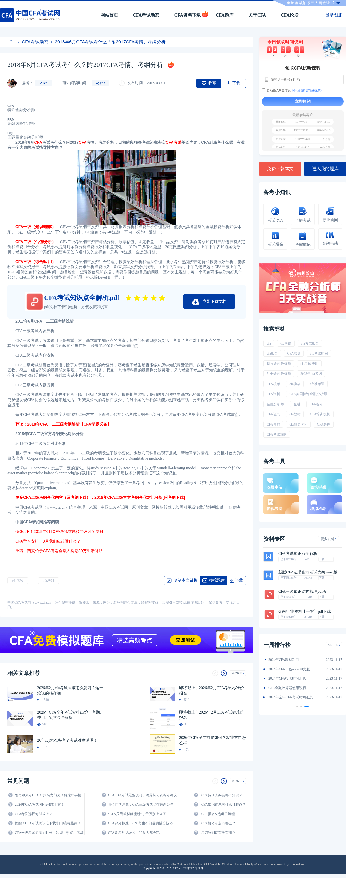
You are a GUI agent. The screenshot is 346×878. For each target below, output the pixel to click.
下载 (321, 559)
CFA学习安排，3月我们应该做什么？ (48, 541)
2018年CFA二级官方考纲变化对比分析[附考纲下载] (140, 497)
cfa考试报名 (310, 343)
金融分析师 (275, 404)
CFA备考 (316, 404)
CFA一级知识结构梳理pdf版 (302, 591)
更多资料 (329, 539)
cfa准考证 (317, 384)
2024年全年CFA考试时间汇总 (290, 697)
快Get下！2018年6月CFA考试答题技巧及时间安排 (60, 532)
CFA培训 (294, 353)
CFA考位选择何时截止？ (33, 814)
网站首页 (109, 15)
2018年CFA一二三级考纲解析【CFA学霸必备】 (69, 424)
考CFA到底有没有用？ (218, 833)
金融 (296, 404)
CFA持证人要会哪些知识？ (221, 795)
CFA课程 (323, 424)
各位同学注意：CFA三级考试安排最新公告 (140, 804)
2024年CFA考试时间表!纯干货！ (39, 804)
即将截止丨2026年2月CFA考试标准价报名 (211, 690)
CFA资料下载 (187, 15)
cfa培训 (48, 581)
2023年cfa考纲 (311, 374)
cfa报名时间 (298, 424)
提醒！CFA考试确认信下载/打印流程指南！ (48, 823)
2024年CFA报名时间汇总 (287, 678)
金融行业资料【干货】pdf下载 (304, 611)
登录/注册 (334, 15)
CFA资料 (273, 394)
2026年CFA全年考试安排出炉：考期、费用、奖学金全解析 (70, 715)
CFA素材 (273, 424)
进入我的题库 (325, 168)
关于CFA (257, 15)
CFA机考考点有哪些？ (218, 823)
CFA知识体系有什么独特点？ (223, 804)
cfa (269, 343)
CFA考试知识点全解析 (297, 554)
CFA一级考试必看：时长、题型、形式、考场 (49, 833)
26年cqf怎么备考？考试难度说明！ (67, 740)
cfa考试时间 (319, 353)
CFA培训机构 (320, 414)
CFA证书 (273, 414)
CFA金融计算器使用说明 (287, 688)
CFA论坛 (290, 15)
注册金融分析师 (279, 374)
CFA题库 (225, 15)
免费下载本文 (280, 168)
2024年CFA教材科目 (283, 660)
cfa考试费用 (309, 364)
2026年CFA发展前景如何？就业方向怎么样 (212, 740)
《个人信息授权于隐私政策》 (307, 90)
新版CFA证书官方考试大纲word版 (307, 572)
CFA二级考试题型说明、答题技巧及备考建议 (142, 795)
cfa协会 (295, 384)
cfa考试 (17, 581)
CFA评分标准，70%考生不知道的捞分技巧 (140, 823)
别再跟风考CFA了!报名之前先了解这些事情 (48, 795)
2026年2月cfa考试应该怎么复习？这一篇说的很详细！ (70, 690)
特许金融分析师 (279, 364)
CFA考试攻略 (277, 434)
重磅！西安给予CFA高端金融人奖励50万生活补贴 (59, 551)
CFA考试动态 (146, 15)
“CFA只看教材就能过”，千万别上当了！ (139, 814)
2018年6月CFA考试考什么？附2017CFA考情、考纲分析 (108, 42)
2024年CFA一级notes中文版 (289, 669)
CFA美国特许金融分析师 (308, 394)
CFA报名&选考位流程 (218, 814)
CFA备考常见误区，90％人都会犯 (133, 833)
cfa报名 (272, 353)
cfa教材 (295, 414)
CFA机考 (273, 384)
